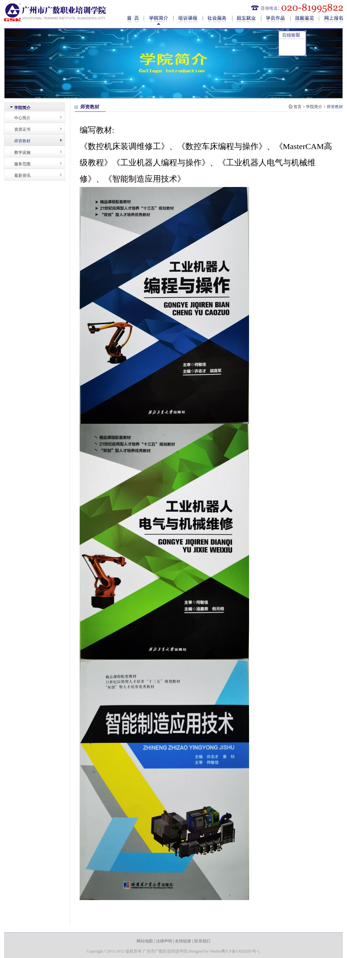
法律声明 (164, 941)
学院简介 (159, 20)
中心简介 (22, 118)
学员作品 (276, 20)
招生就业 (246, 20)
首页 (135, 20)
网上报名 (331, 20)
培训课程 (188, 20)
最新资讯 (22, 175)
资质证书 (22, 129)
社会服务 (217, 20)
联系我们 (202, 941)
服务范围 (22, 164)
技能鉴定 (305, 20)
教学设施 (22, 152)
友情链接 (183, 941)
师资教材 (22, 141)
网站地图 (145, 941)
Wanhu (215, 951)
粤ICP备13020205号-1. (241, 951)
